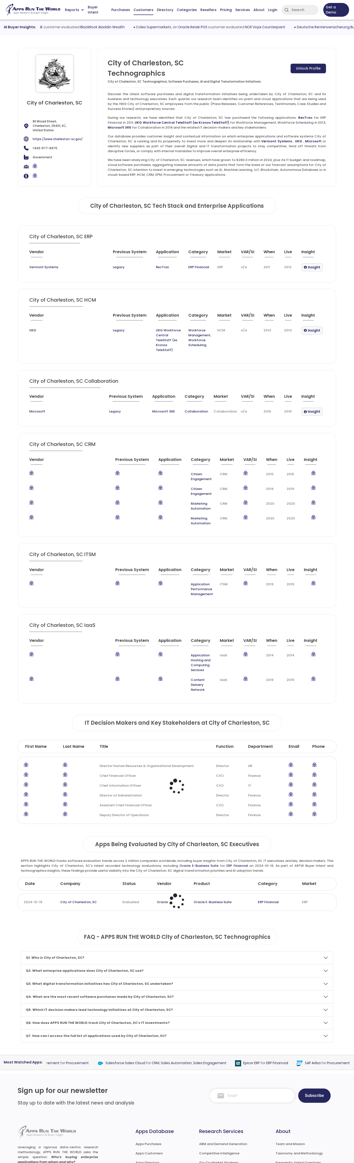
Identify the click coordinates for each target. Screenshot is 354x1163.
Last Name (73, 677)
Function (225, 677)
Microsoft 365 (119, 127)
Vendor (164, 815)
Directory (165, 9)
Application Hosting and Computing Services (170, 611)
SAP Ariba (323, 994)
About (259, 9)
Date (30, 815)
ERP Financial (170, 267)
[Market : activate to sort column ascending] (206, 254)
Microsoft (313, 141)
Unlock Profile (308, 68)
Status (129, 815)
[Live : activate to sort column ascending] (283, 254)
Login (272, 9)
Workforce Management (181, 330)
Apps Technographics (153, 1121)
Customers (143, 9)
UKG (298, 141)
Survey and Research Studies (222, 1112)
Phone (318, 677)
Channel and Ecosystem (219, 1121)
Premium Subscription (293, 1112)
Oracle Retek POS (205, 27)
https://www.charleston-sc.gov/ (58, 139)
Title (104, 677)
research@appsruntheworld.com (48, 1121)
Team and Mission (290, 1075)
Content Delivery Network (155, 620)
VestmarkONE (43, 27)
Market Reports (288, 1103)
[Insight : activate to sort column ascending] (309, 254)
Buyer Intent (93, 10)
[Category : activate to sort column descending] (175, 254)
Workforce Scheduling (179, 335)
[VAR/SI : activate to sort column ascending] (235, 254)
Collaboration (163, 396)
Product (202, 815)
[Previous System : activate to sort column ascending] (92, 254)
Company (70, 815)
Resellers (208, 9)
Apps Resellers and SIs (153, 1112)
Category (268, 815)
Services (242, 9)
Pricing (226, 9)
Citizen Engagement (165, 459)
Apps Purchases (148, 1075)
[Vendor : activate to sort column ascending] (47, 254)
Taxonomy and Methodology (299, 1084)
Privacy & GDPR (297, 1154)
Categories (187, 9)
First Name (36, 677)
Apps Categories (149, 1103)
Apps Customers (149, 1084)
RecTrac (305, 117)
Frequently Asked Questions (298, 1093)
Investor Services (212, 1131)
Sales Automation (186, 994)
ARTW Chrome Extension (155, 1131)
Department (260, 677)
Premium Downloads (292, 1121)
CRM (165, 994)
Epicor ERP (261, 994)
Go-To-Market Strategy (218, 1093)
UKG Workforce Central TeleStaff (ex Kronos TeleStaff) (182, 122)
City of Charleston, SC (78, 833)
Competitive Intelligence (219, 1084)
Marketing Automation (167, 479)
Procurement (87, 994)
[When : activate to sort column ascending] (260, 254)
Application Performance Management (169, 549)
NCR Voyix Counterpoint (277, 27)
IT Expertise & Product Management (228, 1103)
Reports (74, 9)
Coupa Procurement (52, 994)
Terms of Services (256, 1154)
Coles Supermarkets (165, 27)
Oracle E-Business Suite (199, 797)
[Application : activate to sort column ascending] (138, 254)
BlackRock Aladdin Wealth (114, 27)
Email (294, 677)
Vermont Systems (276, 141)
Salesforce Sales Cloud (135, 994)
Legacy (74, 267)
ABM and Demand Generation (223, 1075)
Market (309, 815)
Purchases (120, 9)
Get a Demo (331, 10)
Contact (283, 1131)
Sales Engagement (219, 994)
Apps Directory (147, 1093)
